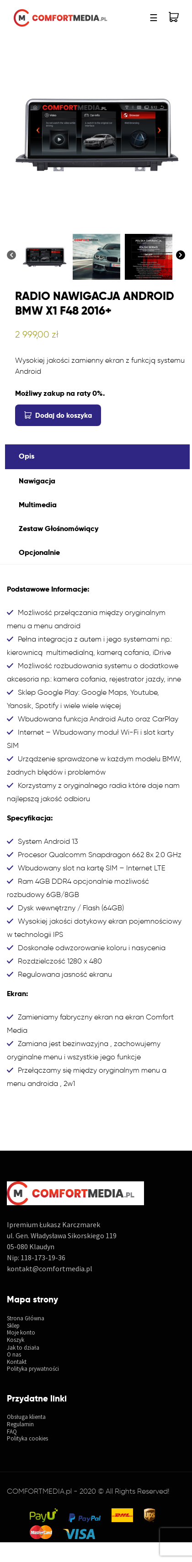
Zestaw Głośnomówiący (58, 528)
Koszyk (15, 1340)
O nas (14, 1354)
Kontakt (17, 1362)
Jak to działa (23, 1348)
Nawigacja (37, 481)
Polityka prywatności (33, 1369)
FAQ (12, 1431)
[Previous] (11, 255)
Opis (26, 456)
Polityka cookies (27, 1438)
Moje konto (21, 1332)
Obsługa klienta (26, 1417)
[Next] (180, 255)
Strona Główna (25, 1318)
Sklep (13, 1325)
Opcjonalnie (39, 552)
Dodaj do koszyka (63, 415)
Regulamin (20, 1424)
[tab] (97, 456)
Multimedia (38, 505)
